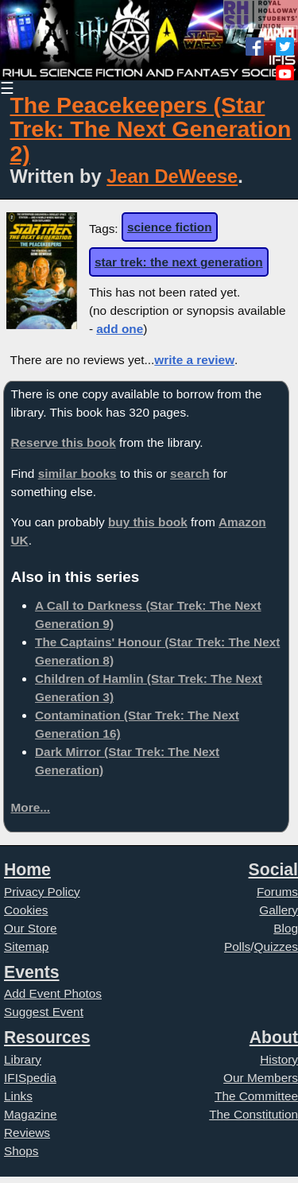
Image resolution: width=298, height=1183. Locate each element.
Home (27, 869)
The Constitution (253, 1114)
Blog (285, 928)
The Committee (256, 1096)
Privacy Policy (42, 891)
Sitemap (26, 946)
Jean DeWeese (172, 176)
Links (18, 1096)
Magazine (30, 1114)
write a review (194, 360)
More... (30, 807)
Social (273, 869)
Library (22, 1059)
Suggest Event (43, 1011)
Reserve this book (62, 442)
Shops (21, 1151)
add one (119, 329)
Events (32, 972)
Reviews (27, 1132)
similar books (77, 473)
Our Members (260, 1077)
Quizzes (276, 946)
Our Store (30, 928)
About (274, 1037)
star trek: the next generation (179, 262)
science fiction (169, 227)
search (190, 473)
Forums (277, 891)
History (279, 1059)
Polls (237, 946)
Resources (47, 1037)
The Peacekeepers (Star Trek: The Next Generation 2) (151, 129)
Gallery (278, 910)
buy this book (148, 522)
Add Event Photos (53, 993)
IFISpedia (30, 1077)
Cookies (26, 910)
